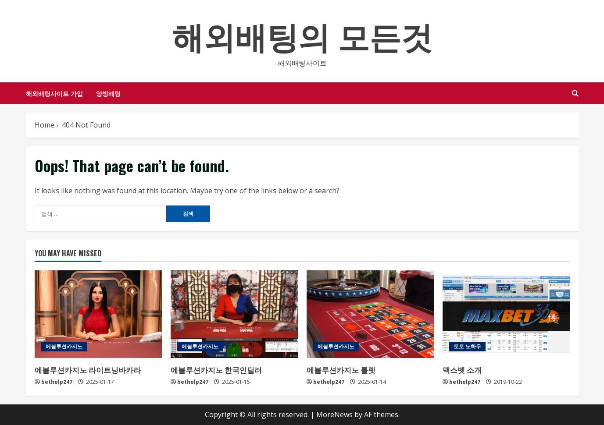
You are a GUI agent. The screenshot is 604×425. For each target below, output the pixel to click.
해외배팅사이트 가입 (54, 93)
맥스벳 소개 (462, 369)
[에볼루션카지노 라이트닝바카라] (98, 314)
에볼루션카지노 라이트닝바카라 (88, 369)
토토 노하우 (467, 346)
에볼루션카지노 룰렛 (341, 369)
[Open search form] (575, 93)
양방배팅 (108, 93)
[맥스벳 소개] (506, 314)
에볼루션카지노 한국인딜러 (216, 369)
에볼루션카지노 (64, 346)
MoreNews (334, 414)
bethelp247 (56, 382)
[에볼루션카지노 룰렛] (370, 314)
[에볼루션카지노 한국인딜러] (234, 314)
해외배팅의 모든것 (302, 34)
